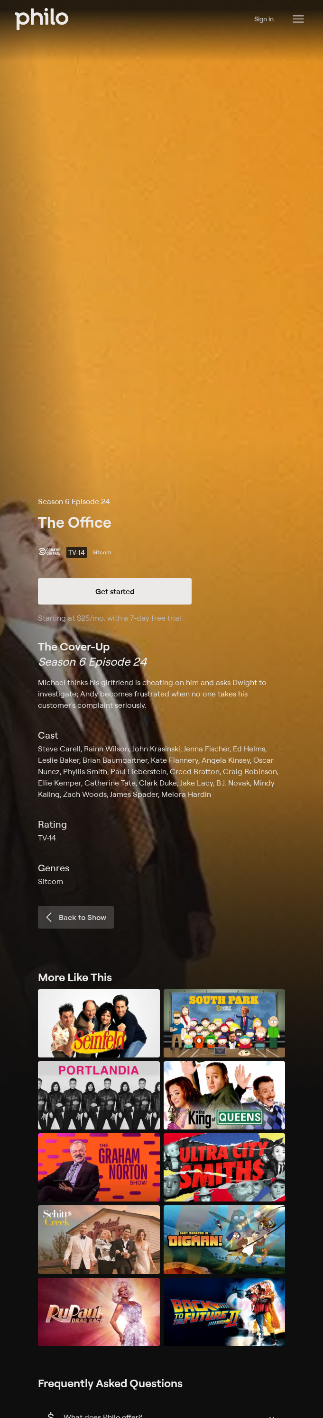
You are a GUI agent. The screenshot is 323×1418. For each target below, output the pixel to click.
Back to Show (75, 917)
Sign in (264, 19)
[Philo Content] (298, 18)
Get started (115, 591)
